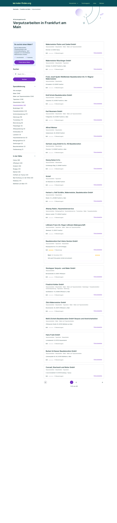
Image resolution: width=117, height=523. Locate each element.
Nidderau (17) (17, 181)
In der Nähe (17, 156)
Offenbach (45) (17, 163)
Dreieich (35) (17, 166)
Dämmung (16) (17, 117)
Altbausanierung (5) (19, 129)
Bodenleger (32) (18, 108)
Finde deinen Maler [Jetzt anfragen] (24, 62)
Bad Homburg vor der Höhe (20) (23, 178)
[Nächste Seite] (102, 384)
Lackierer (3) (17, 135)
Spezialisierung (19, 87)
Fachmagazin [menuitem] (86, 3)
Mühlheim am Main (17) (20, 184)
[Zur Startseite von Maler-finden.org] (22, 3)
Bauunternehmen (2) (19, 146)
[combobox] (24, 74)
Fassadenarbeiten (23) (20, 111)
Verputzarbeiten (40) (19, 105)
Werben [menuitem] (101, 3)
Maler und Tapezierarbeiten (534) (23, 96)
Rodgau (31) (17, 169)
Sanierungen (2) (18, 143)
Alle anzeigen (17, 90)
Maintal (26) (17, 172)
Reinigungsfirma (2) (19, 140)
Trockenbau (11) (18, 120)
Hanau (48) (16, 160)
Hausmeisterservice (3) (20, 138)
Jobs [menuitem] (94, 3)
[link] (74, 49)
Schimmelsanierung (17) (20, 114)
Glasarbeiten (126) (18, 102)
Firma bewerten (98, 53)
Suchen (24, 79)
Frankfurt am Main (25, 9)
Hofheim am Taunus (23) (20, 175)
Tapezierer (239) (18, 99)
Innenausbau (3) (18, 132)
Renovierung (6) (18, 123)
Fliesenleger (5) (18, 126)
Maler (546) (16, 93)
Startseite (15, 9)
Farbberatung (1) (18, 149)
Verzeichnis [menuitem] (72, 3)
